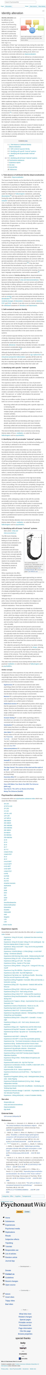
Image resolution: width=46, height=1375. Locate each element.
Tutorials (8, 1246)
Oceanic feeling (9, 718)
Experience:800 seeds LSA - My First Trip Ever (18, 1062)
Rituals (8, 1236)
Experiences (10, 1225)
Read (26, 6)
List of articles (10, 1254)
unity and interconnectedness (29, 280)
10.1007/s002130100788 (18, 1141)
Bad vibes (9, 1304)
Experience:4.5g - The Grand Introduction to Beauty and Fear (23, 1041)
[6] (21, 349)
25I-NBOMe (7, 835)
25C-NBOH (7, 823)
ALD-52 (6, 881)
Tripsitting (9, 1243)
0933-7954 (21, 1167)
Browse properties (25, 1334)
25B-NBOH (7, 820)
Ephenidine (7, 907)
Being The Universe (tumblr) (13, 791)
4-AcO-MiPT (8, 864)
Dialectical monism (10, 703)
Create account (5, 1201)
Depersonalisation (9, 1107)
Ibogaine (6, 917)
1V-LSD (6, 811)
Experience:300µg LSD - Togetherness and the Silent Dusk (22, 1027)
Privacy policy (4, 1369)
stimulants (23, 305)
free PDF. (13, 746)
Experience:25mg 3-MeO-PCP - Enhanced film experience (22, 994)
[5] (38, 272)
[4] (27, 262)
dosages (10, 301)
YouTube (6, 739)
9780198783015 (17, 1130)
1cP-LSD (7, 816)
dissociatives (6, 196)
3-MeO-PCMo (8, 852)
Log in (11, 1201)
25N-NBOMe (8, 837)
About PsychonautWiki (15, 1369)
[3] (40, 195)
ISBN (7, 1130)
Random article (11, 1257)
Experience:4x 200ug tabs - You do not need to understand (22, 1046)
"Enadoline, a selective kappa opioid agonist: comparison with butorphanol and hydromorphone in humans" (22, 1137)
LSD (5, 922)
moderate (5, 301)
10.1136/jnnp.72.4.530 (24, 1178)
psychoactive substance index (25, 798)
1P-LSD (6, 808)
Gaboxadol (7, 912)
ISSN (29, 1141)
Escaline (6, 910)
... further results (7, 924)
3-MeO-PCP (8, 854)
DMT (5, 888)
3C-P (5, 859)
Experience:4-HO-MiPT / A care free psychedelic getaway (22, 1039)
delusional (12, 345)
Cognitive (18, 1196)
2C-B (5, 840)
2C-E (5, 844)
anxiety (9, 296)
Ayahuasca (7, 885)
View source (33, 6)
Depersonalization (17, 177)
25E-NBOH (7, 830)
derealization (6, 298)
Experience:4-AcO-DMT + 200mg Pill (15, 1036)
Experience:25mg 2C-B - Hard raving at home (18, 991)
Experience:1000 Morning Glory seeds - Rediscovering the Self (24, 956)
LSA (5, 919)
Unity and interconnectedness (13, 1104)
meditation (20, 433)
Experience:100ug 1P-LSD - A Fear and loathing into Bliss (22, 958)
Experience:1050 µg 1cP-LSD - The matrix (17, 961)
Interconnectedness (10, 748)
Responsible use (9, 1102)
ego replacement (35, 354)
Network (7, 1294)
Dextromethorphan (10, 905)
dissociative (19, 301)
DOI (5, 895)
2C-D (5, 842)
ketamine (39, 301)
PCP (3, 303)
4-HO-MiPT (7, 869)
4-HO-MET (7, 866)
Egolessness (8, 684)
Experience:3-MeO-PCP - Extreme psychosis (18, 1010)
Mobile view (33, 1369)
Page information (25, 1328)
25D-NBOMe (8, 828)
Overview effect (9, 777)
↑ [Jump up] (6, 1123)
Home (7, 1218)
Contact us (9, 1274)
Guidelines (9, 1278)
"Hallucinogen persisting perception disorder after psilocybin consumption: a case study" (24, 1148)
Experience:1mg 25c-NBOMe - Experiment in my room (21, 970)
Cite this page (25, 1331)
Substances (10, 1221)
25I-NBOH (7, 832)
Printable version (25, 1322)
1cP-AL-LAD (8, 813)
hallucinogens (6, 435)
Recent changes (11, 1281)
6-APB (6, 873)
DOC (5, 893)
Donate (19, 1211)
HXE (5, 914)
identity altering (20, 275)
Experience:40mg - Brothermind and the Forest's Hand (21, 1043)
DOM (5, 897)
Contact (27, 1211)
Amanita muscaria (9, 883)
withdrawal (7, 305)
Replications (10, 1232)
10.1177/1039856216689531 (19, 1189)
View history (41, 6)
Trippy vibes (10, 1301)
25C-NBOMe (8, 825)
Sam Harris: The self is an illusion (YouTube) (19, 789)
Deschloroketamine (10, 902)
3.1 (10, 1143)
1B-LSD (6, 804)
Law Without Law (33, 571)
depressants (33, 305)
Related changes (25, 1317)
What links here (25, 1314)
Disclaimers (26, 1369)
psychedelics (20, 435)
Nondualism (8, 725)
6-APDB (6, 876)
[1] (10, 112)
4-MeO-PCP (8, 871)
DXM (9, 303)
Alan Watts (7, 732)
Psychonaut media (12, 1229)
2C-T (5, 847)
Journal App (10, 1261)
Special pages (25, 1320)
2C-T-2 (6, 849)
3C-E (5, 857)
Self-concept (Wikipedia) (11, 1116)
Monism (6, 696)
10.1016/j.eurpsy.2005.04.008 (19, 1153)
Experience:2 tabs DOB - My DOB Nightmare (18, 973)
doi (7, 1141)
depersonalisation (30, 54)
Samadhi (7, 760)
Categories (5, 1196)
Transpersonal (26, 1196)
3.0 (8, 1143)
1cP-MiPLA (7, 818)
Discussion (8, 6)
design (35, 647)
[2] (10, 195)
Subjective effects (12, 1239)
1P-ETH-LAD (8, 806)
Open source (10, 1285)
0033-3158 (37, 1141)
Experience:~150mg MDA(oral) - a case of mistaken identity (22, 1095)
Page (2, 6)
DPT (5, 900)
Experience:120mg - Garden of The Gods (17, 963)
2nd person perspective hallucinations (13, 357)
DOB (5, 890)
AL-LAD (6, 878)
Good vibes (9, 1297)
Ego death (7, 1109)
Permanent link (25, 1325)
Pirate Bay (9, 737)
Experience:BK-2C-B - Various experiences (17, 1069)
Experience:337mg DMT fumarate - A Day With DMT (20, 1029)
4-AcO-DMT (7, 861)
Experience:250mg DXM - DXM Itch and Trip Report (20, 989)
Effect (11, 1196)
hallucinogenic (20, 194)
